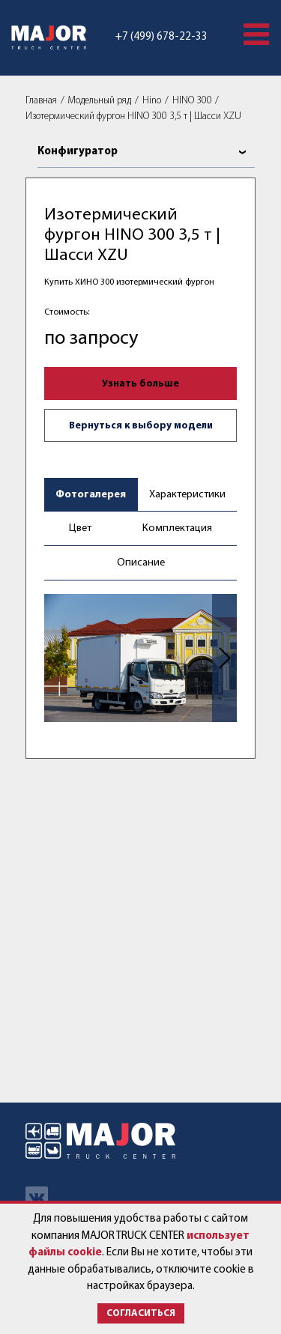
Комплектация (177, 528)
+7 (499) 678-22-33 (161, 37)
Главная (41, 101)
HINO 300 (192, 101)
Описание (141, 563)
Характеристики (187, 494)
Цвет (80, 528)
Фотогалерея (90, 494)
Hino (151, 101)
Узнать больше (140, 384)
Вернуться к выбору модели (141, 426)
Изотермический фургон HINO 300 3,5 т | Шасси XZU (133, 116)
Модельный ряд (99, 101)
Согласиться (140, 1313)
